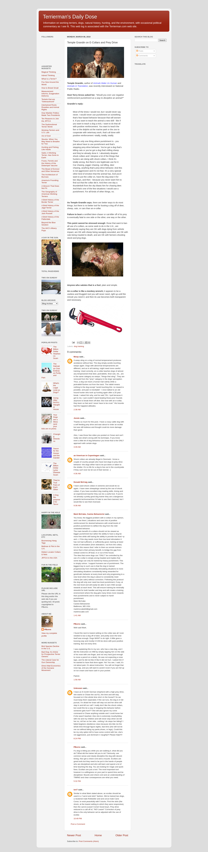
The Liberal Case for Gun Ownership (50, 661)
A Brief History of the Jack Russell (50, 212)
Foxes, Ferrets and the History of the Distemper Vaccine (49, 163)
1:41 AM (77, 615)
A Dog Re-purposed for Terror (56, 499)
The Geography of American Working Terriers (49, 194)
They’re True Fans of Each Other (56, 485)
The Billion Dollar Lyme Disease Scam (56, 469)
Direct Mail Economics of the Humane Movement (51, 668)
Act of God (46, 136)
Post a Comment (78, 824)
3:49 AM (77, 447)
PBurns (77, 624)
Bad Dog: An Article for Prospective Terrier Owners (50, 654)
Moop (76, 357)
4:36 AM (77, 473)
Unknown (78, 688)
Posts (139, 51)
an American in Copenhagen (86, 455)
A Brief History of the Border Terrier (50, 201)
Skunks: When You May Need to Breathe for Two (50, 141)
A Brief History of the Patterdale (50, 218)
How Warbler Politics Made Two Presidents (50, 114)
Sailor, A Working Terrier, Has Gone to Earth (50, 155)
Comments (142, 56)
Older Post (122, 835)
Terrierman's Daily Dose (70, 17)
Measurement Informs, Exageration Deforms (50, 93)
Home (98, 835)
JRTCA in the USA (49, 558)
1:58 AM (77, 680)
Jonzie (77, 418)
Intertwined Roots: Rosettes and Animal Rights (50, 107)
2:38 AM (77, 410)
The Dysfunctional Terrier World (49, 125)
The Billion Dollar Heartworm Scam (56, 352)
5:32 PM (77, 781)
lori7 (76, 790)
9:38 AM (77, 505)
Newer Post (74, 835)
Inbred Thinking (48, 75)
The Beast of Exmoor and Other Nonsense (50, 170)
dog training (79, 346)
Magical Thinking (48, 72)
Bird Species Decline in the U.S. (50, 647)
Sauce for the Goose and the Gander (56, 453)
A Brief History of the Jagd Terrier (50, 206)
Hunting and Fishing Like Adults (50, 148)
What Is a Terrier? (49, 79)
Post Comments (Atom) (89, 841)
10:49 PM (78, 818)
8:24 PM (77, 738)
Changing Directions (56, 437)
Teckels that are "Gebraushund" (48, 100)
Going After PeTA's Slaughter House (56, 404)
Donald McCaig (81, 482)
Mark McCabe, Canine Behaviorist (89, 514)
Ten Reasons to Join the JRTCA (50, 120)
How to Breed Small (49, 88)
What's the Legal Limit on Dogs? (56, 387)
